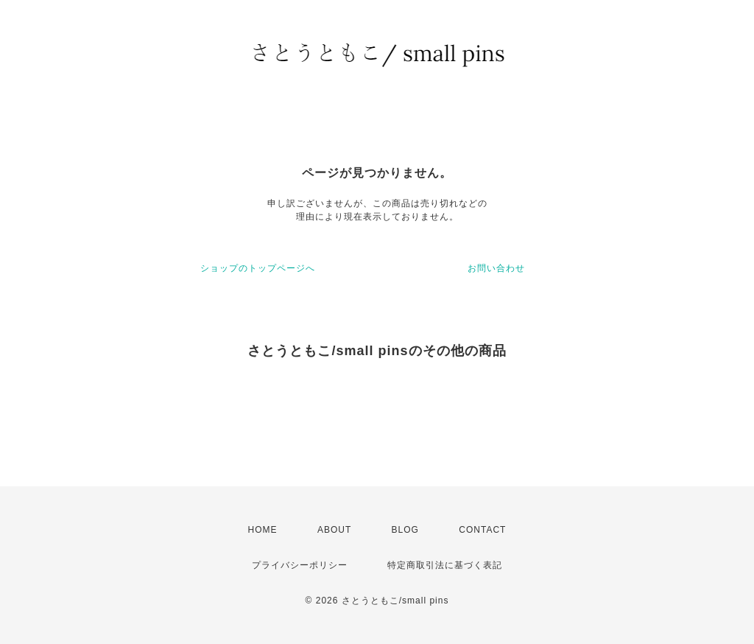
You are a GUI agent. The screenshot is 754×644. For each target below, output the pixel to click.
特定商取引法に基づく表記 (444, 565)
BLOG (405, 530)
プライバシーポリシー (300, 565)
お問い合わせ (496, 268)
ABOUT (334, 530)
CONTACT (482, 530)
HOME (263, 530)
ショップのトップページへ (257, 268)
